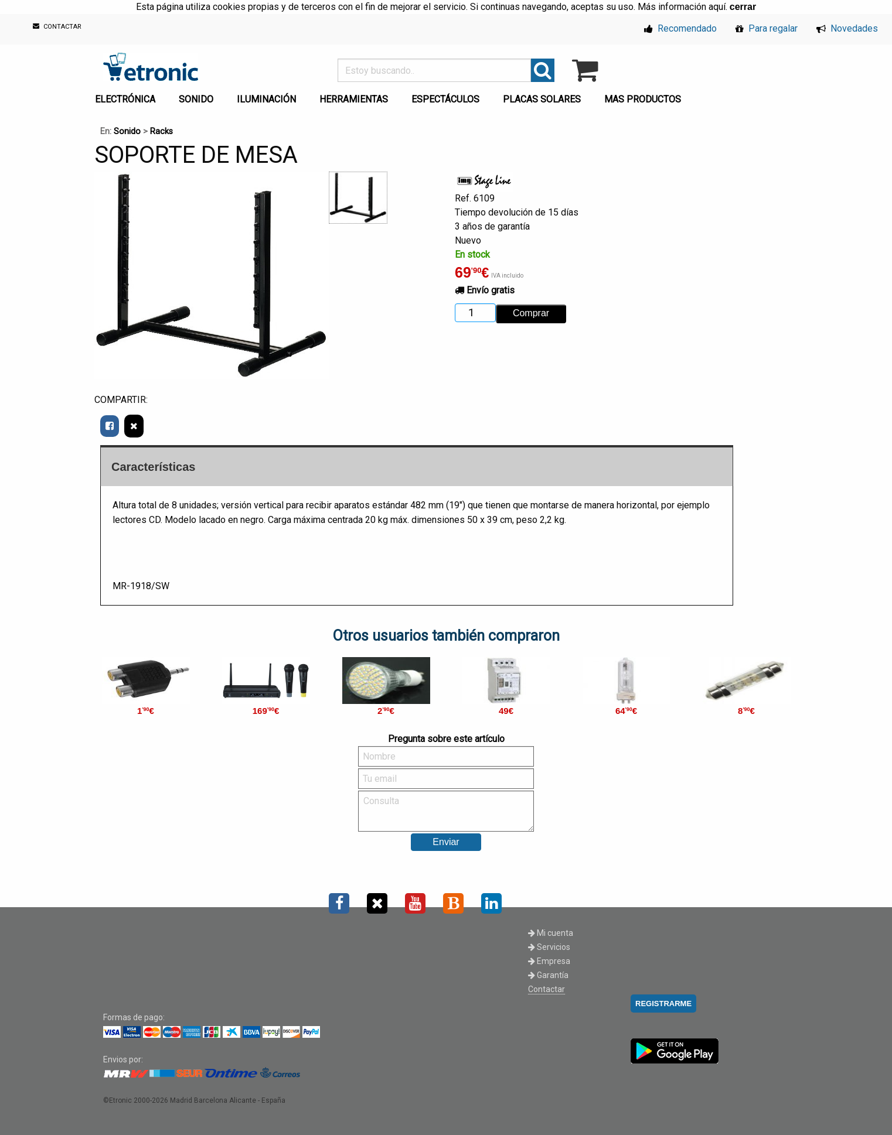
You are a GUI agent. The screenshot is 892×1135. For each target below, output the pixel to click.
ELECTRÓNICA (125, 99)
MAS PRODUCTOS (642, 99)
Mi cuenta (550, 933)
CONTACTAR (57, 26)
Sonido (127, 131)
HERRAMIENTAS (353, 99)
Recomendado (680, 28)
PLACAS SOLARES (542, 99)
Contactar (546, 989)
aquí (717, 6)
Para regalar (767, 28)
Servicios (549, 947)
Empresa (549, 961)
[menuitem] (127, 96)
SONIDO (196, 99)
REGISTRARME (663, 1003)
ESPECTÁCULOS (445, 99)
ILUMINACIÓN (266, 99)
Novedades (847, 28)
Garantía (548, 975)
